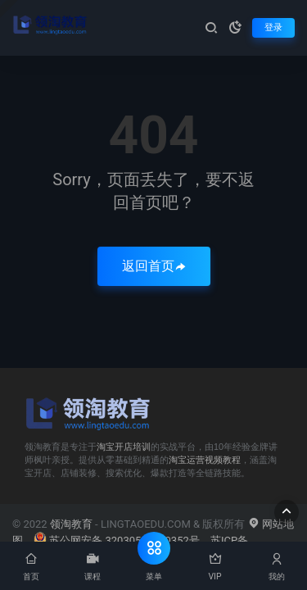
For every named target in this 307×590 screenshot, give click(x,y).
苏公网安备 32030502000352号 (117, 540)
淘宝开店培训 (124, 447)
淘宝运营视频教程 (205, 460)
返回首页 (154, 266)
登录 (273, 27)
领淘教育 (71, 524)
